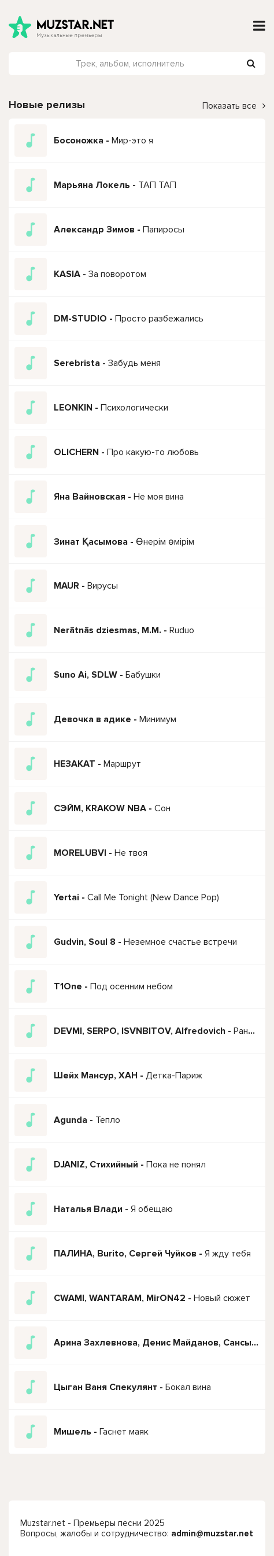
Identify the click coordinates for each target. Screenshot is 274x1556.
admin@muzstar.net (212, 1533)
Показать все (233, 106)
